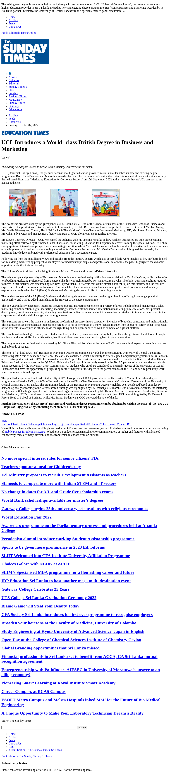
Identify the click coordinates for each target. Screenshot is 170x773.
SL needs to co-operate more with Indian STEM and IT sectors (58, 483)
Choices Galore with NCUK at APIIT (35, 564)
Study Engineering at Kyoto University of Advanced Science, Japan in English (72, 631)
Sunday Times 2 (18, 86)
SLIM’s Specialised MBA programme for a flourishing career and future (67, 572)
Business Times (18, 96)
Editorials (14, 32)
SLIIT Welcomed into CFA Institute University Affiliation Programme (65, 555)
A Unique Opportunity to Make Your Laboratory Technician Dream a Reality (72, 713)
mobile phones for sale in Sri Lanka (24, 431)
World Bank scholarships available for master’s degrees (52, 500)
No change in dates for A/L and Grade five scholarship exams (57, 491)
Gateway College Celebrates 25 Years (35, 589)
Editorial (14, 83)
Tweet (4, 420)
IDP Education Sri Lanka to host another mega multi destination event (66, 580)
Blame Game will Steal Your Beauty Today (40, 606)
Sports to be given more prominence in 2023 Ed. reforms (53, 547)
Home (12, 16)
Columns (14, 80)
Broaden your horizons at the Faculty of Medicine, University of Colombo (68, 623)
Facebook (7, 424)
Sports (13, 93)
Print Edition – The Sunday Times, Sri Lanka (36, 749)
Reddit (84, 424)
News (13, 77)
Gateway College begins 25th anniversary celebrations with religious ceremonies (74, 508)
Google (60, 424)
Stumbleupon (72, 424)
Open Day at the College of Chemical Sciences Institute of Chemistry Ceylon (71, 639)
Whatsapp (34, 424)
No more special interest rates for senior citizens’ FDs (50, 458)
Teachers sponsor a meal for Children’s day (41, 466)
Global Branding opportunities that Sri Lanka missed (50, 648)
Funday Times (17, 102)
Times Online (28, 32)
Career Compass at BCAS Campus (33, 691)
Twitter (17, 424)
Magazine (15, 99)
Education (15, 109)
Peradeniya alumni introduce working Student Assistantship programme (68, 538)
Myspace (122, 424)
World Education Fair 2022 (26, 517)
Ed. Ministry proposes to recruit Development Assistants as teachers (63, 475)
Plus (11, 89)
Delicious (45, 424)
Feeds (12, 23)
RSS (129, 424)
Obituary (14, 106)
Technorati (94, 424)
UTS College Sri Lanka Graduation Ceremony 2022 (48, 597)
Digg (53, 424)
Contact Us (15, 26)
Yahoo (103, 424)
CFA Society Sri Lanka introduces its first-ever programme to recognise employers (77, 614)
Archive (13, 20)
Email (24, 424)
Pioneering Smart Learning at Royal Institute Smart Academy (58, 683)
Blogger (112, 424)
